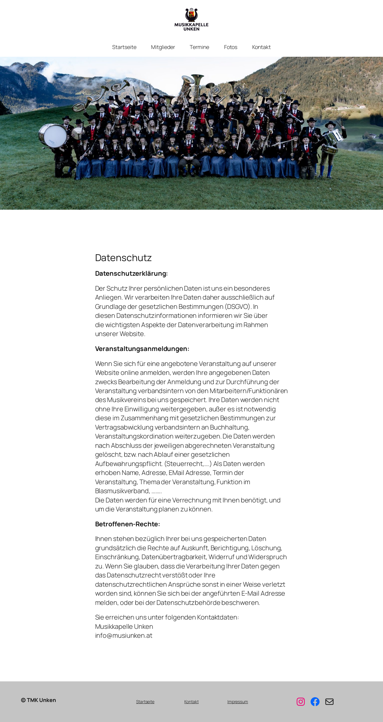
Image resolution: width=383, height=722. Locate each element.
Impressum (237, 701)
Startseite (145, 701)
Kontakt (191, 701)
